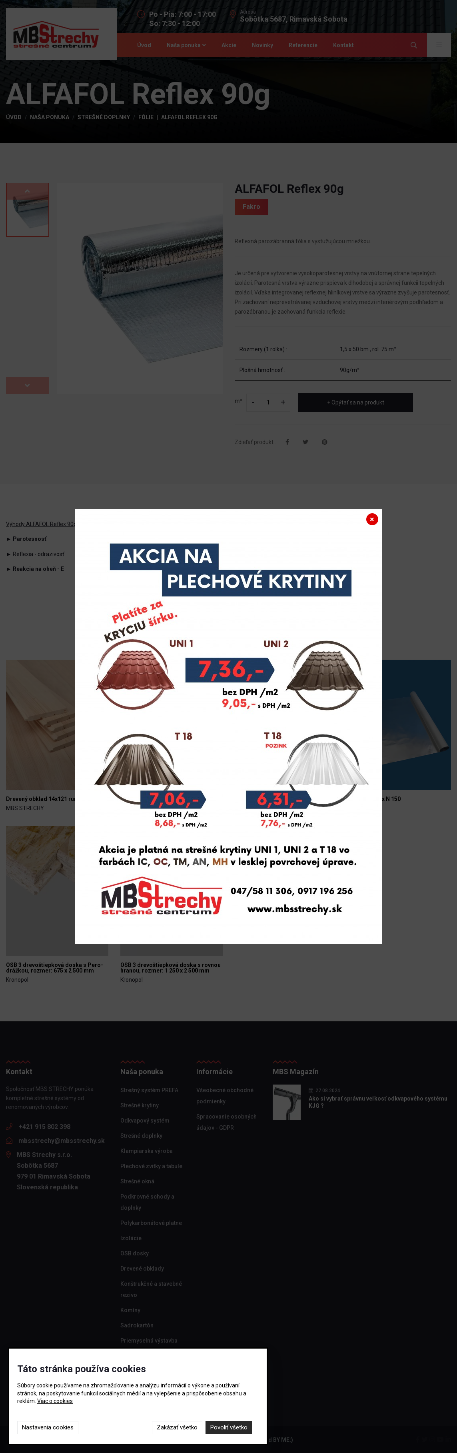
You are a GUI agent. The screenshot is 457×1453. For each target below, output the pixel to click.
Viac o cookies (55, 1401)
